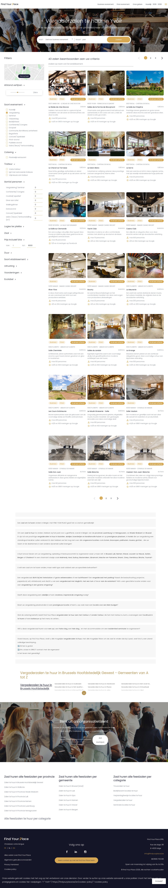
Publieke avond (14, 142)
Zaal (6, 233)
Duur (6, 252)
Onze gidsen (137, 4)
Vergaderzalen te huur (122, 800)
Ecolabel (8, 279)
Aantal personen (13, 181)
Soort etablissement (15, 259)
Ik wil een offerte (78, 99)
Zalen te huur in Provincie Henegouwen (20, 810)
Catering (9, 152)
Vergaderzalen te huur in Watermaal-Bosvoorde (136, 693)
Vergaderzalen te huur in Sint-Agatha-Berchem (70, 686)
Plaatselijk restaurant (16, 157)
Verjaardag (12, 118)
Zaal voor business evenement (57, 40)
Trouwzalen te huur (121, 786)
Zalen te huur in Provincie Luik (16, 796)
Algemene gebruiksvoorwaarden (18, 860)
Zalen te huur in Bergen (68, 809)
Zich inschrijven (100, 740)
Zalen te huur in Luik (67, 791)
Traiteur (8, 163)
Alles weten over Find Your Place (17, 855)
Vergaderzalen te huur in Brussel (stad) (69, 690)
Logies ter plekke (13, 226)
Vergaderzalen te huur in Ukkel (132, 690)
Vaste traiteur (13, 169)
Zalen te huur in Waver (68, 805)
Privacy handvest (11, 864)
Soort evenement (13, 104)
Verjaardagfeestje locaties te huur (127, 795)
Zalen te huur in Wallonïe (14, 787)
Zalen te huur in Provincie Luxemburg (19, 806)
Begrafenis (12, 133)
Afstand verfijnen (13, 85)
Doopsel (11, 127)
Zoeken (119, 39)
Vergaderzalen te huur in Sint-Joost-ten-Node (136, 683)
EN (14, 848)
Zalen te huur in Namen (68, 800)
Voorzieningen (11, 272)
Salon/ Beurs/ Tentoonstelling (20, 145)
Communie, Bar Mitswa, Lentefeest (21, 130)
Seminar (11, 115)
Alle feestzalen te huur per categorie (27, 818)
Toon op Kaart (24, 76)
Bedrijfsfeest (12, 121)
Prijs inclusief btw (13, 239)
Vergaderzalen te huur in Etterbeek (67, 693)
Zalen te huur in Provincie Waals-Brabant (21, 792)
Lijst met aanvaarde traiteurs (19, 172)
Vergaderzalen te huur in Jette (99, 690)
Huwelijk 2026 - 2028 (154, 4)
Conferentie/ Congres (16, 124)
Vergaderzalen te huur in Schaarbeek (135, 686)
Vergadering (13, 112)
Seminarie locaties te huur (124, 805)
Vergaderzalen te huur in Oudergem (68, 683)
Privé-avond (12, 139)
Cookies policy (10, 869)
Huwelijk (10, 109)
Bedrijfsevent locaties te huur (125, 791)
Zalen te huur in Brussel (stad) (71, 786)
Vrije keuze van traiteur (17, 175)
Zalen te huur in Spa (67, 795)
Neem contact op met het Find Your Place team (76, 860)
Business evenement (106, 4)
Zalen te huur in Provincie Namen (17, 801)
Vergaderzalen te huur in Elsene (99, 686)
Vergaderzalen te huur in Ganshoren (101, 683)
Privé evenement (123, 4)
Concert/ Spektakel (15, 136)
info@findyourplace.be (154, 853)
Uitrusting (9, 265)
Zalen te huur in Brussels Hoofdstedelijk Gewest (23, 782)
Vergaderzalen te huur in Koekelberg (101, 693)
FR (5, 848)
